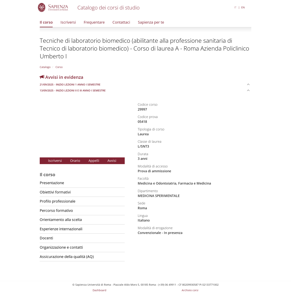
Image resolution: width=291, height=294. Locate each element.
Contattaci (121, 22)
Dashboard (99, 290)
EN (243, 7)
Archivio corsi (190, 290)
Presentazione (52, 182)
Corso (59, 67)
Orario (75, 160)
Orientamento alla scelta (61, 219)
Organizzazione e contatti (61, 247)
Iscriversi (68, 22)
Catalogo (45, 67)
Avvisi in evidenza (61, 77)
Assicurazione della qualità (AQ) (67, 256)
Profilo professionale (57, 201)
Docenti (46, 237)
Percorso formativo (56, 210)
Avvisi (111, 160)
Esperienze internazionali (61, 228)
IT (235, 7)
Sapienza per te (151, 22)
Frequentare (94, 22)
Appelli (94, 160)
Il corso (46, 22)
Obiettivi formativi (55, 192)
